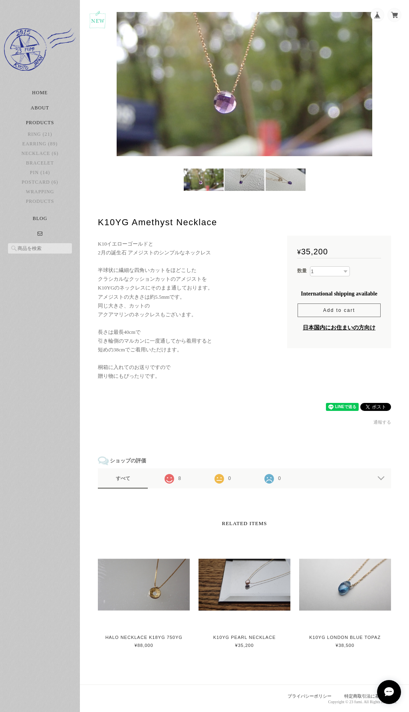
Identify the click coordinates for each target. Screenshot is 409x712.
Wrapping (40, 191)
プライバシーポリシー (310, 696)
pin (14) (40, 172)
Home (40, 92)
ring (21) (40, 134)
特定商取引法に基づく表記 (370, 696)
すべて (123, 478)
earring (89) (40, 144)
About (40, 108)
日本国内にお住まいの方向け (339, 328)
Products (40, 201)
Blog (40, 218)
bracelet (40, 163)
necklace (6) (40, 153)
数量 (302, 271)
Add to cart (339, 310)
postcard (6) (40, 182)
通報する (382, 422)
